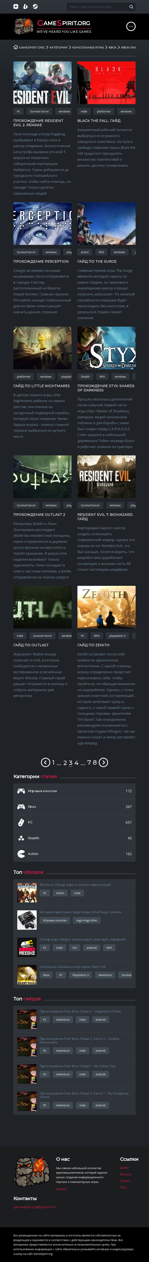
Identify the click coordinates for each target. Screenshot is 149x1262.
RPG (101, 252)
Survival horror (39, 111)
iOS (75, 948)
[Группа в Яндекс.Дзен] (18, 7)
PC (18, 111)
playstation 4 (70, 376)
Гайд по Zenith (93, 645)
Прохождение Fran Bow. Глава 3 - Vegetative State (80, 1011)
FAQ (123, 1187)
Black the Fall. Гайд (98, 121)
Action (85, 252)
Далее (61, 1189)
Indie (84, 111)
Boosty (126, 1174)
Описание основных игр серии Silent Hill (73, 967)
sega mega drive (86, 920)
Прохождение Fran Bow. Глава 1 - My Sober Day (78, 1066)
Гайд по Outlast (31, 645)
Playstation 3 (81, 975)
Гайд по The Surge (97, 261)
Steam (125, 1181)
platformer (104, 111)
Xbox (32, 807)
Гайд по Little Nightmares (41, 386)
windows (64, 111)
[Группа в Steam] (37, 7)
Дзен (124, 1168)
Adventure (105, 975)
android (92, 948)
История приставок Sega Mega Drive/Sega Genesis (80, 912)
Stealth (85, 376)
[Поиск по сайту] (131, 7)
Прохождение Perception (41, 261)
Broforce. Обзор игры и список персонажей (75, 885)
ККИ (109, 948)
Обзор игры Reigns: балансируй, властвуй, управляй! (83, 939)
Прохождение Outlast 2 (39, 515)
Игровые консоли (42, 791)
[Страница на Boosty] (28, 7)
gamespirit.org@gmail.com (35, 1207)
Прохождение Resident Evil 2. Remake (38, 123)
